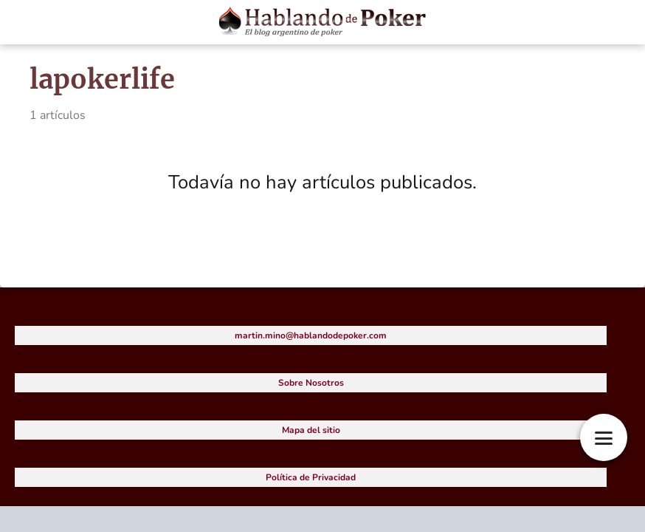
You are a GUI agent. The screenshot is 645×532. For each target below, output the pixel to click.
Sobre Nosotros (311, 383)
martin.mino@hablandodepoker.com (311, 335)
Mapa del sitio (311, 430)
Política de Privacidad (311, 477)
